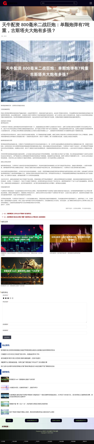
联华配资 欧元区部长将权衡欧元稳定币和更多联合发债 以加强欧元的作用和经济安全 (28, 350)
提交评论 (6, 337)
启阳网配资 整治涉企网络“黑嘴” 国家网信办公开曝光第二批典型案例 (26, 217)
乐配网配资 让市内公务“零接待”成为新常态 (19, 213)
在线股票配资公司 (32, 420)
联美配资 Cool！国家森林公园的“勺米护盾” (22, 379)
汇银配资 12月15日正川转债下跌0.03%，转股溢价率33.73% (20, 354)
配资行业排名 (56, 420)
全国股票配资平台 (81, 420)
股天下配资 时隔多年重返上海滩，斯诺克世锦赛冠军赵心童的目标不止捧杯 (31, 412)
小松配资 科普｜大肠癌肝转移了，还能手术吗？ (23, 387)
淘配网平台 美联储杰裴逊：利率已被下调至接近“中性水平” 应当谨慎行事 (24, 362)
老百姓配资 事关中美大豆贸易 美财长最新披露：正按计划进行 (20, 358)
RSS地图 (49, 431)
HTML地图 (55, 431)
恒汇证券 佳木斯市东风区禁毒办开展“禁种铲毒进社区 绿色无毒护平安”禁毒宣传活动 (27, 366)
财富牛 (9, 420)
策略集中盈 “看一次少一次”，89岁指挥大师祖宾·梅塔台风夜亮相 (28, 404)
